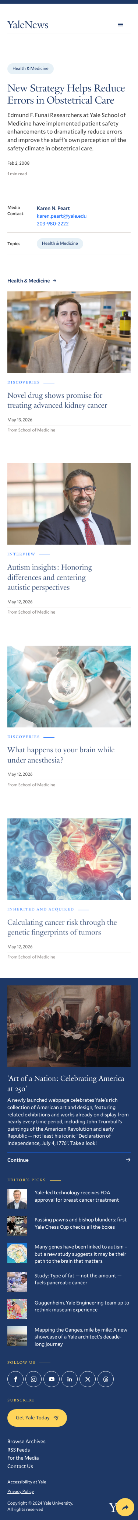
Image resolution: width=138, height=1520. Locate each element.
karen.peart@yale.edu (61, 215)
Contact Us (20, 1466)
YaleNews (28, 26)
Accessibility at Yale (26, 1482)
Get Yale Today (37, 1417)
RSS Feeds (18, 1449)
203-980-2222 (53, 223)
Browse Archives (26, 1441)
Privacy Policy (20, 1491)
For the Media (23, 1457)
